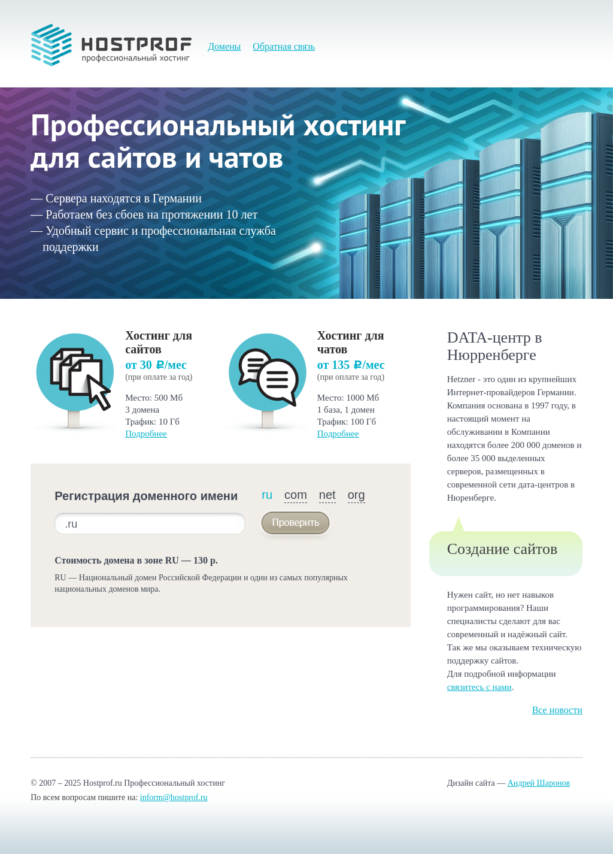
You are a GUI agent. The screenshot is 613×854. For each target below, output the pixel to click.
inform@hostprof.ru (174, 797)
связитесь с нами (479, 687)
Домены (224, 46)
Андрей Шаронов (539, 783)
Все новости (557, 710)
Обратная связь (284, 46)
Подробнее (146, 433)
